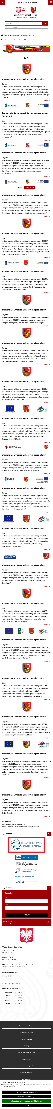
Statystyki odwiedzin (26, 1072)
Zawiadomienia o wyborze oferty (11, 40)
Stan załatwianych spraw (26, 1026)
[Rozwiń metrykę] (29, 187)
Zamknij (26, 1105)
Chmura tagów (26, 1079)
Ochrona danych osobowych (26, 1092)
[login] (26, 901)
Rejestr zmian (26, 1059)
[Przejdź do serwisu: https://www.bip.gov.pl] (26, 2)
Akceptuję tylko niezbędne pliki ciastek (26, 1101)
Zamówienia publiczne (27, 35)
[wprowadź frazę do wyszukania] (24, 23)
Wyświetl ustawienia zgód (26, 1096)
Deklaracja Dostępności (26, 1066)
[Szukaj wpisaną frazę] (45, 23)
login (6, 897)
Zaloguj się (26, 915)
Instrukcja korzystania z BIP (26, 1052)
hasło (6, 905)
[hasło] (26, 908)
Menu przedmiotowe (11, 35)
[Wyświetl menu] (50, 2)
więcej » (47, 100)
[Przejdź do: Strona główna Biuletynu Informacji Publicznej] (2, 35)
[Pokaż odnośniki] (2, 2)
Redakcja (27, 1046)
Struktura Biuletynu (27, 1039)
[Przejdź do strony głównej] (26, 13)
